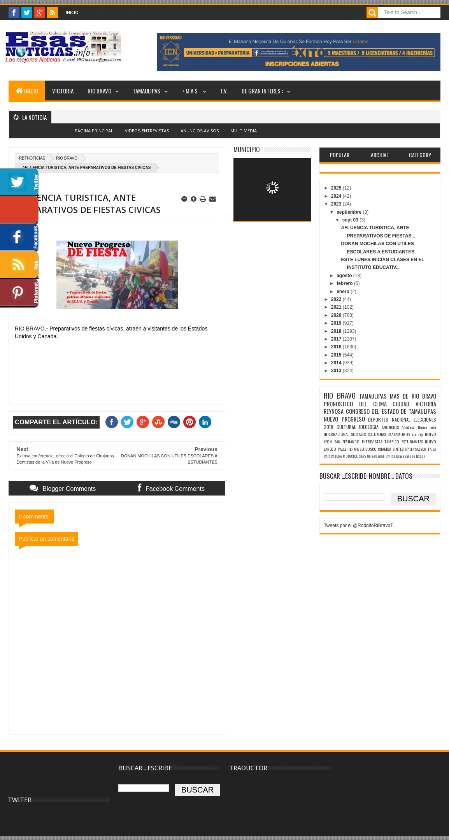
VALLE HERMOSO (351, 449)
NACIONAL (401, 419)
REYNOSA (334, 411)
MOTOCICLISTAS (354, 456)
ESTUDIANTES (412, 441)
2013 (337, 370)
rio (414, 434)
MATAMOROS (399, 434)
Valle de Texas (414, 456)
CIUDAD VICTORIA (414, 404)
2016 (337, 347)
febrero (345, 283)
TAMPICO (391, 441)
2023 (337, 204)
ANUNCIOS (390, 427)
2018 (337, 331)
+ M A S (190, 90)
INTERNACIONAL (336, 434)
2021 (337, 307)
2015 (337, 355)
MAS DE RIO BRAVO (413, 396)
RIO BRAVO (99, 90)
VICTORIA (63, 90)
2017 (337, 339)
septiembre (350, 212)
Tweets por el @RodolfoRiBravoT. (359, 525)
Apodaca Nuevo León (419, 427)
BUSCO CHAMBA (378, 449)
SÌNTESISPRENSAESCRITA (412, 449)
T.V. (224, 90)
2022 (337, 299)
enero (344, 291)
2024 (337, 196)
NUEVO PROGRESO (344, 419)
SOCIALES (358, 434)
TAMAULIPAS (146, 90)
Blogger (242, 135)
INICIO (27, 90)
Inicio (72, 12)
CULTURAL (346, 427)
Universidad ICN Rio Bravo (385, 456)
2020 (337, 315)
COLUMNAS (377, 434)
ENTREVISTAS (372, 441)
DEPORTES (378, 419)
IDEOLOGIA (369, 427)
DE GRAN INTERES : (262, 90)
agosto (345, 275)
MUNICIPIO (246, 149)
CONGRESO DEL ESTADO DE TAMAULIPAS (391, 411)
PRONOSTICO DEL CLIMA (355, 404)
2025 (337, 188)
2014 (337, 363)
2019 (337, 323)
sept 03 (351, 220)
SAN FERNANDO (347, 441)
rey (420, 434)
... (105, 12)
